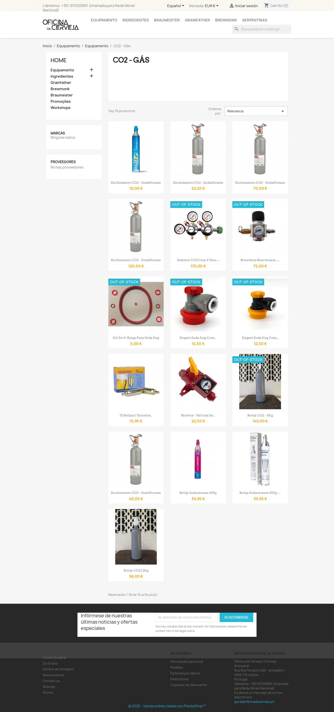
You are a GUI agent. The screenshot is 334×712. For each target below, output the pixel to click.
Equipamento (104, 20)
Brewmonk (226, 20)
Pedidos (176, 667)
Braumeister (167, 20)
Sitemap (49, 686)
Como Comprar (54, 657)
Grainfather (197, 20)
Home (59, 60)
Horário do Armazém (58, 669)
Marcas (58, 133)
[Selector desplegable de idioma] (176, 6)
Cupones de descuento (188, 685)
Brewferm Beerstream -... (260, 260)
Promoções (61, 101)
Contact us (51, 681)
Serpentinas (254, 20)
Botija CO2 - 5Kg (260, 415)
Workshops (61, 107)
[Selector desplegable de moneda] (212, 6)
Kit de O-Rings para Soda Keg (136, 337)
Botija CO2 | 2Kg (136, 570)
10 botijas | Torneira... (136, 415)
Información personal (186, 661)
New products (53, 675)
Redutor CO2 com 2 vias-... (198, 260)
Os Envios (50, 663)
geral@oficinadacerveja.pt (254, 701)
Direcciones (179, 679)
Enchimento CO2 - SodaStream (136, 182)
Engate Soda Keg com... (198, 337)
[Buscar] (261, 29)
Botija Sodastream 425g (198, 493)
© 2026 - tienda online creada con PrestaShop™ (167, 706)
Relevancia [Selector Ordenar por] (256, 111)
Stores (48, 692)
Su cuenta (180, 653)
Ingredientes (135, 20)
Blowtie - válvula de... (198, 415)
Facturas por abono (185, 673)
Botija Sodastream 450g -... (260, 493)
